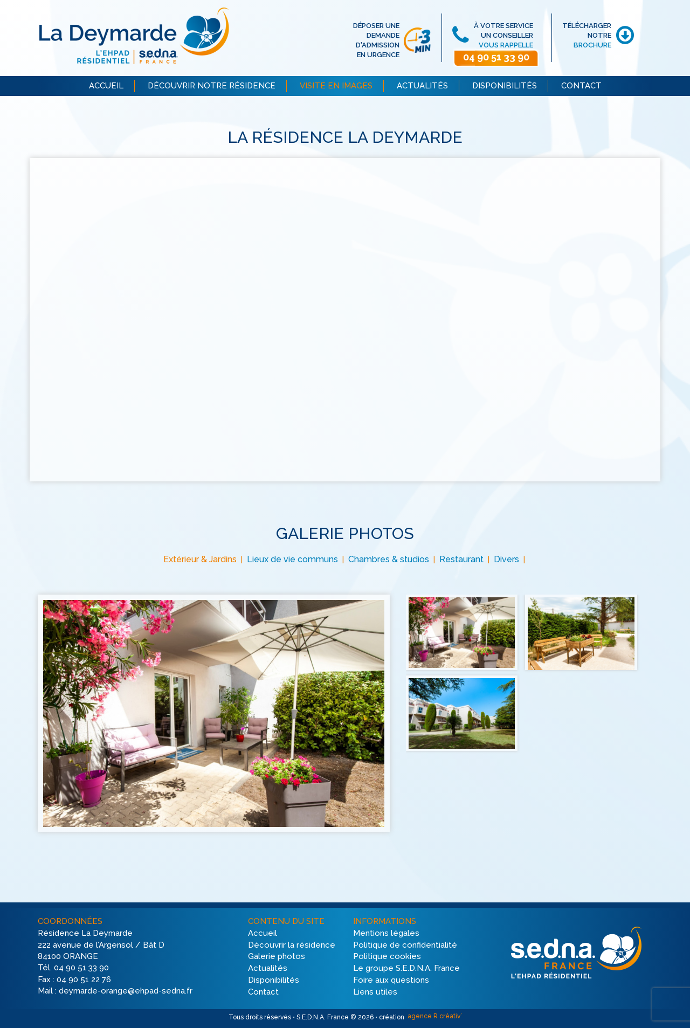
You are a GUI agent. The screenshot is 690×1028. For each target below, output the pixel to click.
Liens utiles (375, 992)
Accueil (262, 933)
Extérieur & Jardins (200, 559)
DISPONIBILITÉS (504, 86)
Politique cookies (387, 957)
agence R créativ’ (434, 1016)
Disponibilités (273, 980)
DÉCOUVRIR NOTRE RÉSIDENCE (211, 86)
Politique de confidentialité (405, 945)
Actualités (267, 969)
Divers (506, 559)
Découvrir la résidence (291, 945)
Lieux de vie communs (292, 559)
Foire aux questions (391, 980)
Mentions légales (386, 933)
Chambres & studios (388, 559)
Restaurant (461, 559)
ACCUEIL (106, 86)
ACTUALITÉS (422, 86)
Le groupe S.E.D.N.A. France (406, 969)
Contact (263, 992)
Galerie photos (276, 957)
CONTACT (581, 86)
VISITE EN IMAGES (336, 86)
